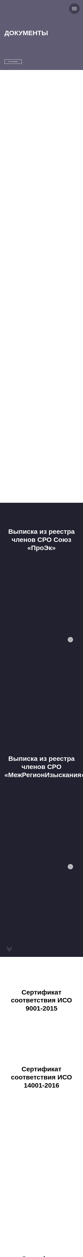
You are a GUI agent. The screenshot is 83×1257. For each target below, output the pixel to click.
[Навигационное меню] (74, 8)
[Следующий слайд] (70, 639)
